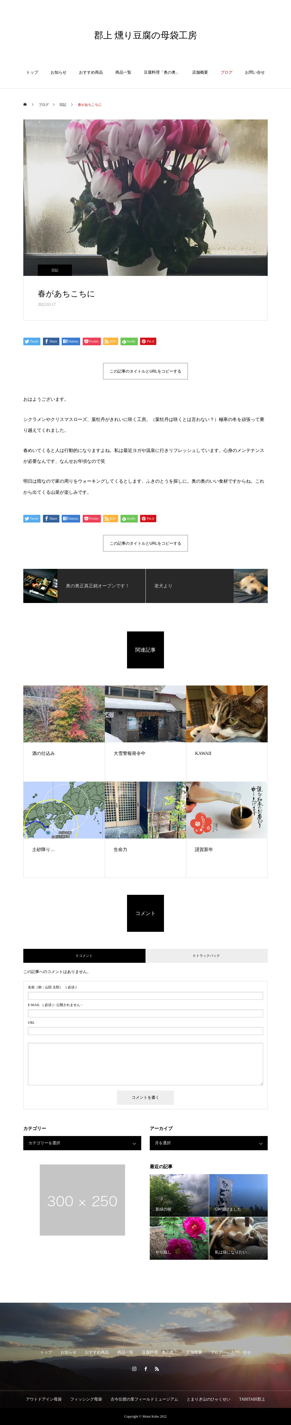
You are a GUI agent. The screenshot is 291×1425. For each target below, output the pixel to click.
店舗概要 (200, 72)
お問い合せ (255, 72)
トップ (32, 72)
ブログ (226, 72)
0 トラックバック (207, 956)
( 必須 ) (52, 987)
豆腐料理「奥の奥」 (162, 72)
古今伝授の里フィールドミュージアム (144, 1399)
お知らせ (58, 72)
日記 (54, 270)
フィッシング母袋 (86, 1399)
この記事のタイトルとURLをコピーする (145, 371)
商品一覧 (123, 72)
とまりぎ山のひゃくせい (208, 1399)
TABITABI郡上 (252, 1399)
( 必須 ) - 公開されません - (55, 1005)
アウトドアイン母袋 (44, 1399)
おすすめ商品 (91, 72)
